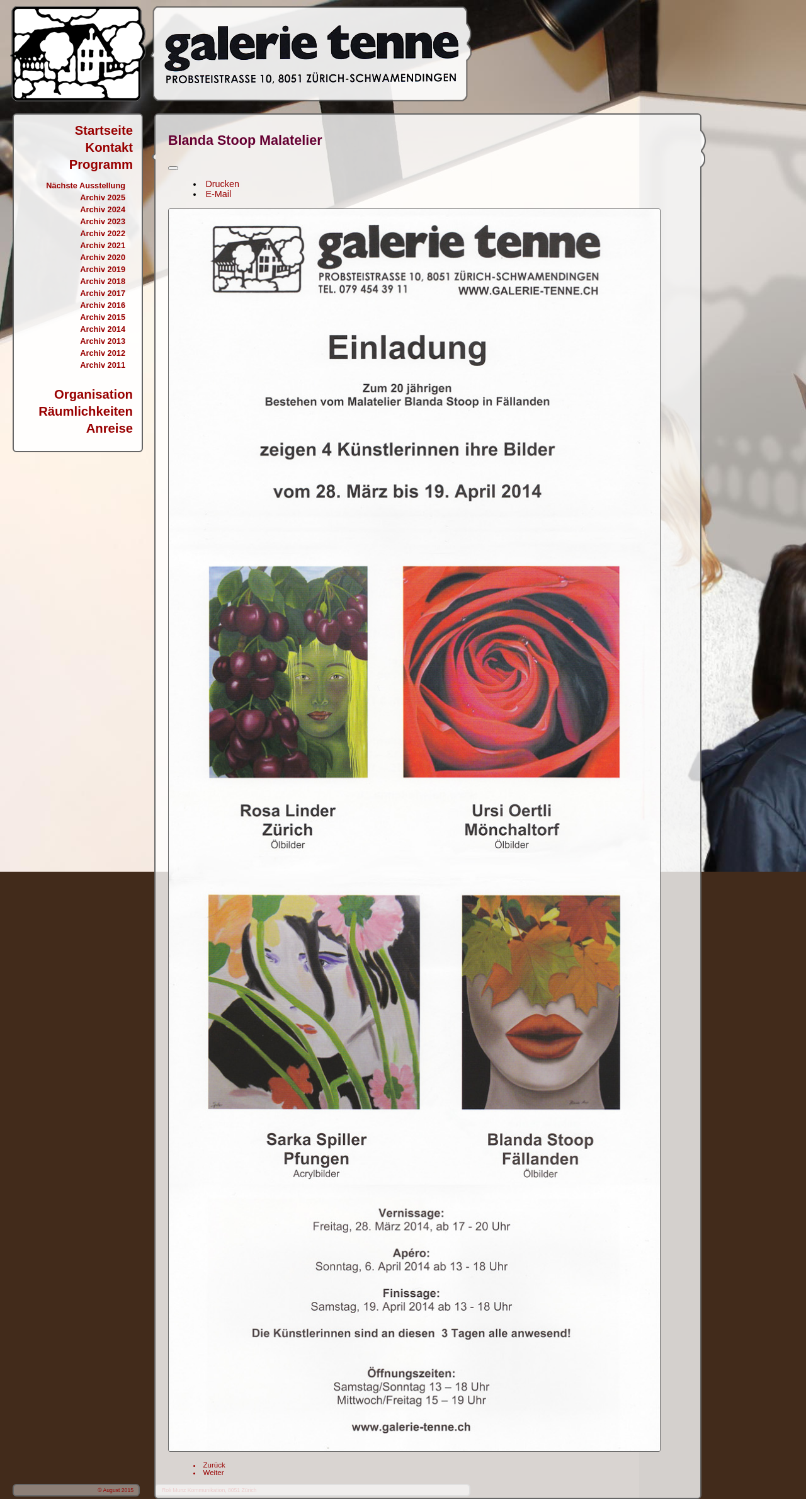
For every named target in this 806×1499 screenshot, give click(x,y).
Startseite (104, 130)
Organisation (93, 394)
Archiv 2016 (102, 305)
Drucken (222, 184)
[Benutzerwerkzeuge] (173, 168)
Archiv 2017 (102, 293)
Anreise (109, 428)
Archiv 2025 (102, 197)
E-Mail (218, 194)
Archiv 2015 (102, 317)
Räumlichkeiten (85, 411)
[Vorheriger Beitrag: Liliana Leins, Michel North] (214, 1465)
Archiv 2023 (102, 221)
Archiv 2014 (102, 329)
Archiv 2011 (102, 365)
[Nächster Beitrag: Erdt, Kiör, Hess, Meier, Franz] (213, 1472)
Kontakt (109, 147)
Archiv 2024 (102, 209)
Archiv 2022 (102, 233)
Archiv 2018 (102, 281)
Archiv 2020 (102, 257)
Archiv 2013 (102, 341)
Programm (101, 164)
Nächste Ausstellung (85, 185)
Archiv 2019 (102, 269)
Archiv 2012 (102, 353)
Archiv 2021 (102, 245)
